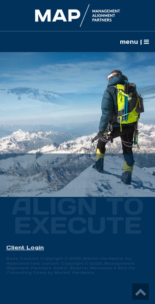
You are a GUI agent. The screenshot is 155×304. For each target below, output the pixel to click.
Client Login (25, 247)
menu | (134, 41)
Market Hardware (74, 272)
